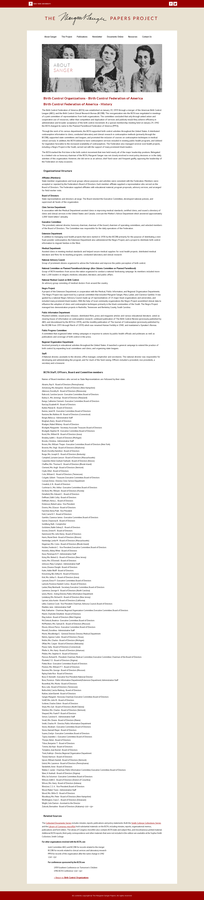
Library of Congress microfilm (62, 826)
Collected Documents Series (58, 823)
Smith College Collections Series (146, 823)
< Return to (71, 877)
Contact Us (147, 36)
